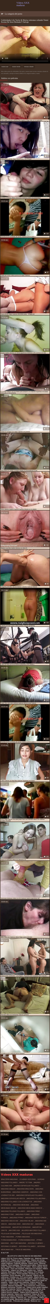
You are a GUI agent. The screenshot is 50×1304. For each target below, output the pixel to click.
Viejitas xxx (10, 1267)
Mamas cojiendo (7, 1294)
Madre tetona (39, 1277)
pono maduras (7, 1237)
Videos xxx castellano (22, 1294)
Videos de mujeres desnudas (12, 1296)
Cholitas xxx (14, 1277)
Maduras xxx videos (8, 1274)
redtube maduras (18, 1243)
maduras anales (8, 1189)
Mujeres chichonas (8, 1287)
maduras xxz (28, 1224)
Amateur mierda (16, 66)
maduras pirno (33, 1211)
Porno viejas (18, 1258)
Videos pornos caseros (10, 1292)
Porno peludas (13, 1265)
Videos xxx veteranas (19, 1270)
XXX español (33, 1297)
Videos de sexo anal (37, 1289)
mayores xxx (14, 1230)
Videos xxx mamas (40, 1279)
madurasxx (6, 1227)
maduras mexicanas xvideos (30, 1208)
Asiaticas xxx (38, 1291)
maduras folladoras (36, 1198)
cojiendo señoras (27, 1179)
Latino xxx (32, 1270)
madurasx (39, 1224)
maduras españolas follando (29, 1195)
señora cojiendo (35, 1243)
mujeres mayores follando (34, 1230)
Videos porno (33, 1263)
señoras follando (27, 1246)
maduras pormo (23, 1214)
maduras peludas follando (13, 1211)
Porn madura (28, 1272)
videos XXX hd (6, 1258)
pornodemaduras (9, 1240)
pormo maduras (23, 1237)
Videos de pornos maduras (18, 1282)
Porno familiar (22, 1274)
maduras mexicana (21, 1205)
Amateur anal (4, 66)
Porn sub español (17, 1269)
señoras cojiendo (9, 1246)
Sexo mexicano (29, 1286)
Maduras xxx (36, 1301)
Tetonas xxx (22, 1297)
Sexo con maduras (8, 1289)
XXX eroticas (38, 1272)
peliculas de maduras (10, 1233)
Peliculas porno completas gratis (13, 1262)
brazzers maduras (9, 1179)
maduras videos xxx (9, 1221)
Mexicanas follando (22, 1299)
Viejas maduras (7, 1263)
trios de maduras (23, 1249)
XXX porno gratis (26, 1277)
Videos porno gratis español (37, 1287)
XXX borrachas (7, 1280)
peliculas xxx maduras (32, 1233)
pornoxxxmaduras (26, 1240)
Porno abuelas (15, 1275)
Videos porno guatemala (29, 1292)
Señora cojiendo (22, 1289)
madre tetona (25, 1182)
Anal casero (40, 1286)
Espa (41, 1292)
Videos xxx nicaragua (24, 1291)
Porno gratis (41, 1296)
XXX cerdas (14, 1284)
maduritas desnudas (22, 1227)
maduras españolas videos (13, 1198)
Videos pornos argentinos (36, 1262)
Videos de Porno (38, 1294)
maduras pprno (16, 1218)
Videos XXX (5, 1260)
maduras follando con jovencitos (16, 1202)
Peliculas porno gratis (21, 1301)
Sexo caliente (37, 1267)
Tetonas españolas (15, 1286)
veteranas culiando (29, 66)
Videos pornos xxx (8, 1291)
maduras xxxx (15, 1224)
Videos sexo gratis (8, 1279)
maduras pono (7, 1214)
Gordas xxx (20, 1287)
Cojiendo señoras (20, 1263)
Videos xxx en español (22, 1280)
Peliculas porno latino (28, 1265)
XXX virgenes (27, 1275)
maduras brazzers (25, 1189)
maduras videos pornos (35, 1218)
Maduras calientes (15, 1272)
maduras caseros (20, 1192)
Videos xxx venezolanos (20, 1260)
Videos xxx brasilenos (28, 1284)
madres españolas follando (26, 1186)
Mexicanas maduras (8, 1297)
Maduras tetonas (41, 1258)
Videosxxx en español (33, 1269)
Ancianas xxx (33, 1274)
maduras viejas (26, 1221)
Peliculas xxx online (23, 1267)
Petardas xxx (29, 1258)
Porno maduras (30, 1296)
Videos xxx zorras (37, 1260)
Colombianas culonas (24, 1279)
